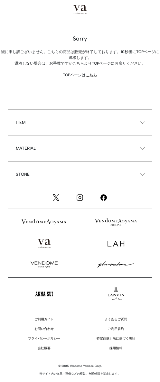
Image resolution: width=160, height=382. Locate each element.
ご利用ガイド (44, 319)
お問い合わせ (44, 329)
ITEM (20, 122)
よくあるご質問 (116, 319)
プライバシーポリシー (44, 338)
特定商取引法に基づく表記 (116, 338)
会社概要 (44, 348)
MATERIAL (26, 148)
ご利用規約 (116, 329)
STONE (23, 174)
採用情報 (115, 348)
